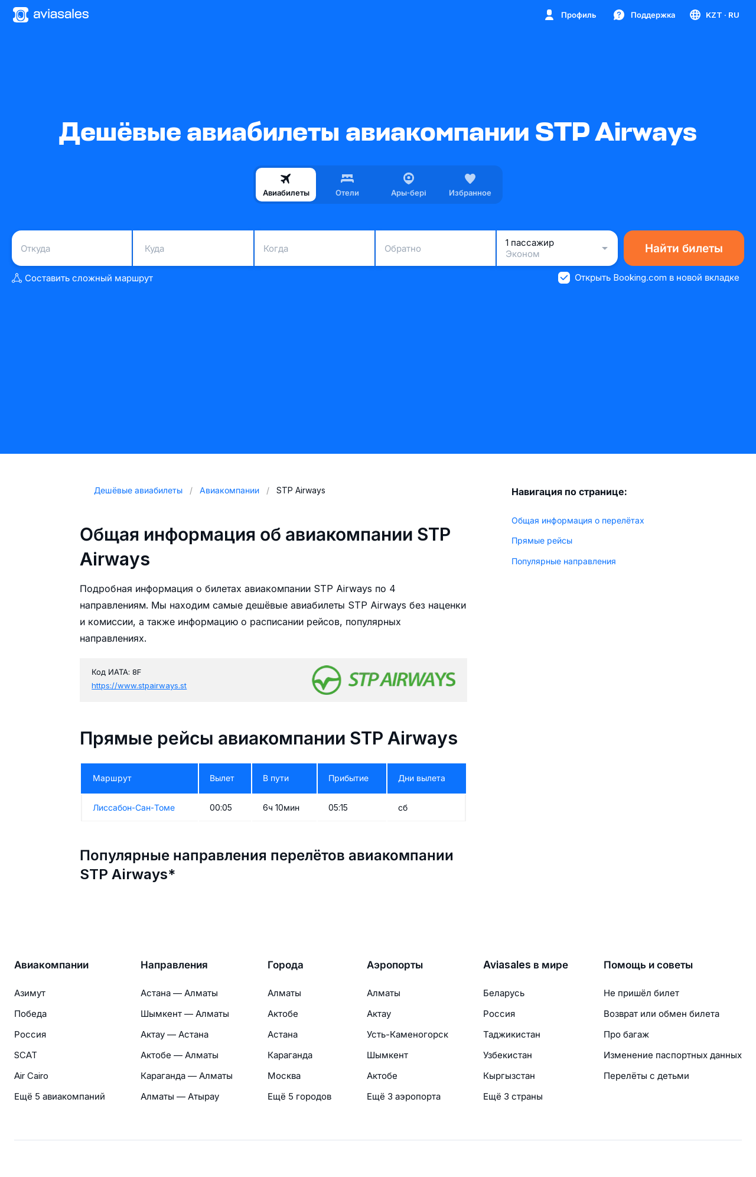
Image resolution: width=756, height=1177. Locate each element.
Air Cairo (31, 1075)
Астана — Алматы (179, 993)
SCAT (25, 1055)
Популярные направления (563, 561)
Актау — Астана (174, 1034)
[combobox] (72, 248)
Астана (283, 1034)
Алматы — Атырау (180, 1096)
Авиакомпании (51, 965)
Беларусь (503, 993)
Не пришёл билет (641, 993)
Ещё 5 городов (299, 1096)
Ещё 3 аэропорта (404, 1096)
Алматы (284, 993)
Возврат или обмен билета (661, 1013)
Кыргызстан (509, 1075)
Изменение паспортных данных (673, 1055)
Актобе (283, 1013)
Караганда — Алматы (187, 1075)
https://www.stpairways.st (139, 685)
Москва (284, 1075)
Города (286, 965)
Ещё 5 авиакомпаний (59, 1096)
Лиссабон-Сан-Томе (134, 807)
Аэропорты (395, 965)
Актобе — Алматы (180, 1055)
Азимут (29, 993)
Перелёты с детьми (646, 1075)
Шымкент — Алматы (185, 1013)
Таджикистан (511, 1034)
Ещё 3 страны (513, 1096)
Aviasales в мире (525, 965)
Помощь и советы (648, 965)
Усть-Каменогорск (407, 1034)
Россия (30, 1034)
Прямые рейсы (541, 540)
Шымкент (387, 1055)
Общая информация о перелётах (577, 520)
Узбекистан (507, 1055)
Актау (379, 1013)
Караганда (290, 1055)
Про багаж (626, 1034)
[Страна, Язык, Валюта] (713, 14)
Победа (30, 1013)
